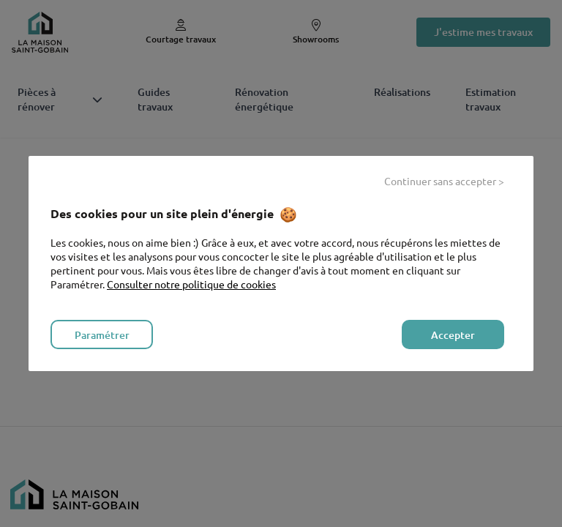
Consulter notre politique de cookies (191, 284)
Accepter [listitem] (453, 335)
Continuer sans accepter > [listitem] (444, 180)
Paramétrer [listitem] (102, 335)
